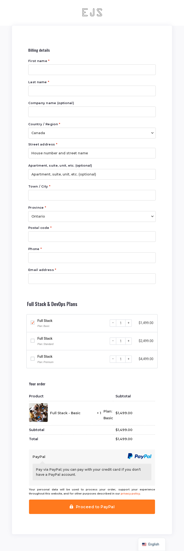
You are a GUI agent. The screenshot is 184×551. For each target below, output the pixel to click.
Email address (42, 269)
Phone (35, 248)
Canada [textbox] (38, 133)
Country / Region (44, 124)
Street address (42, 144)
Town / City (39, 186)
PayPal (39, 456)
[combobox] (92, 133)
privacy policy (130, 493)
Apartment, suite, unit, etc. (60, 165)
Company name (51, 103)
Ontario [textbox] (38, 216)
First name (39, 61)
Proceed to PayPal (95, 507)
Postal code (40, 227)
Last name (38, 82)
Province (37, 207)
